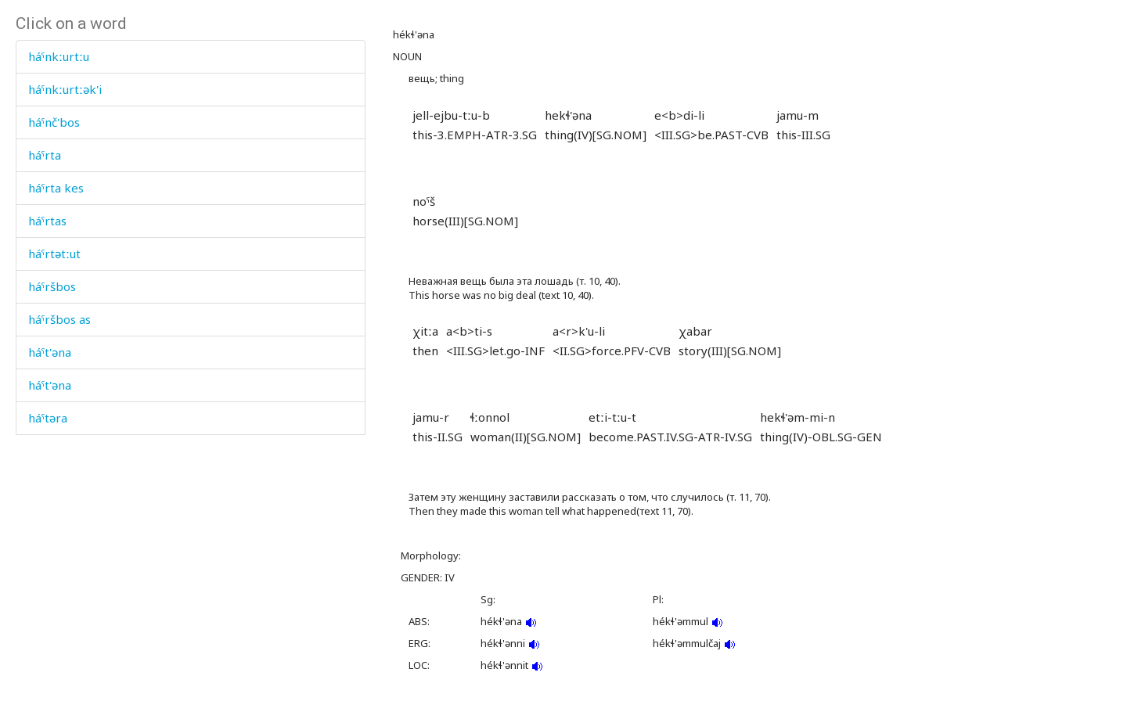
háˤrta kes (56, 188)
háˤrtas (47, 220)
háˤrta (44, 155)
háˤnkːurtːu (58, 56)
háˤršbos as (59, 319)
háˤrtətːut (54, 253)
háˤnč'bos (54, 122)
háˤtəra (47, 418)
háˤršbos (52, 286)
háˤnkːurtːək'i (65, 89)
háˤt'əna (49, 352)
